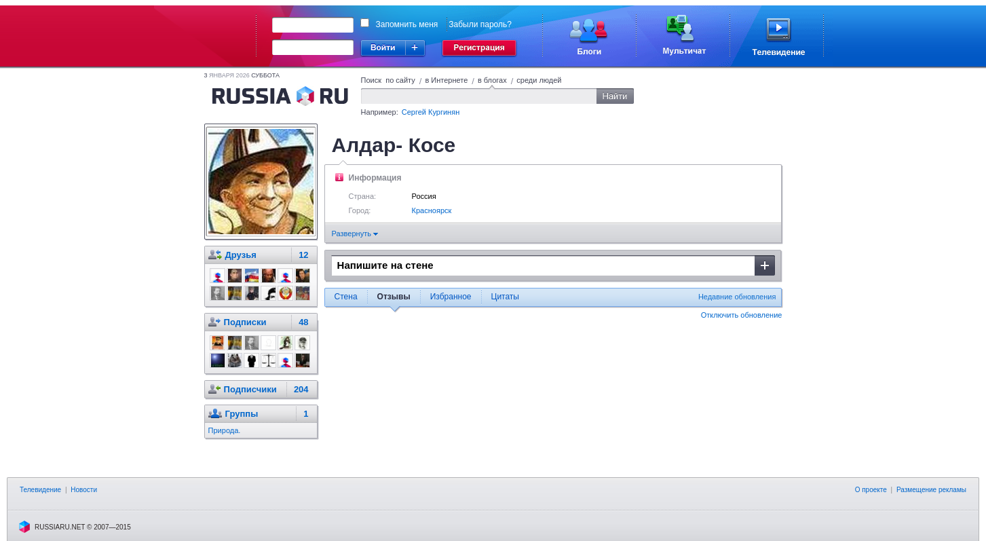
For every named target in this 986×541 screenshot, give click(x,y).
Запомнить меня (407, 24)
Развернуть (355, 233)
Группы (242, 414)
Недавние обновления (737, 297)
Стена (346, 296)
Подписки (245, 322)
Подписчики (250, 389)
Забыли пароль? (480, 24)
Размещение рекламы (931, 489)
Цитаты (505, 296)
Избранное (451, 296)
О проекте (871, 489)
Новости (84, 489)
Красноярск (432, 210)
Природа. (224, 430)
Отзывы (394, 296)
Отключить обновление (741, 315)
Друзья (241, 255)
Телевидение (40, 489)
